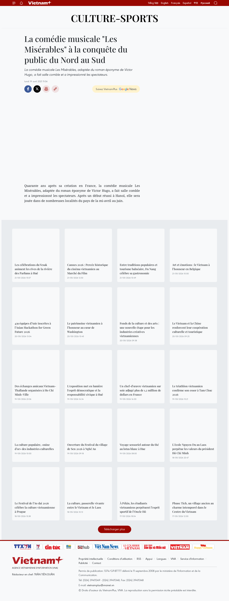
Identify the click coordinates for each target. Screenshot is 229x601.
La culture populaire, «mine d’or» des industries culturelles (34, 447)
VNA (173, 558)
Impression (46, 89)
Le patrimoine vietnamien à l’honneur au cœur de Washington (84, 327)
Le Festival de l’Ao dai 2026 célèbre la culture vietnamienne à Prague (35, 507)
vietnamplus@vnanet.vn (100, 585)
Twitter (37, 89)
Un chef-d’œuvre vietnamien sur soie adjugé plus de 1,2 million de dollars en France (140, 390)
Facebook (28, 89)
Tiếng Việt (153, 3)
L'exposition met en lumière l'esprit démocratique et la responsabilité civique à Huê (85, 390)
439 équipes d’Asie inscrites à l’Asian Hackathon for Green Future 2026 (33, 327)
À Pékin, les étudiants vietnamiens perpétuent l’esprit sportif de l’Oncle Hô (140, 507)
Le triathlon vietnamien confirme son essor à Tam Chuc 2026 (192, 390)
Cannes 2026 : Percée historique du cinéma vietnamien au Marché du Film (87, 269)
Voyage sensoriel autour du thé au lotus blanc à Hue (139, 447)
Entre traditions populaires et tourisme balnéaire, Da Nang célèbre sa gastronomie (138, 269)
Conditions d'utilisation (119, 558)
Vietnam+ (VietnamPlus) (40, 3)
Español (187, 3)
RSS (139, 558)
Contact (96, 563)
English (164, 3)
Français (175, 3)
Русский (205, 3)
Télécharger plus (114, 529)
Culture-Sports (114, 17)
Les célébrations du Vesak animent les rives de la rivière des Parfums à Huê (33, 269)
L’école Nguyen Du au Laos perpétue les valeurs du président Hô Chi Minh (193, 449)
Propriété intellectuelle (91, 558)
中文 (196, 3)
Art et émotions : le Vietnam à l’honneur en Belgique (191, 267)
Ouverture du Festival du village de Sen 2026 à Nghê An (87, 447)
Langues (161, 558)
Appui (148, 558)
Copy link (55, 89)
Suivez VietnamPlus (106, 89)
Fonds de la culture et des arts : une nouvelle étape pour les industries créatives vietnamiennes (139, 329)
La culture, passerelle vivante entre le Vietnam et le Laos (85, 505)
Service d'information (192, 558)
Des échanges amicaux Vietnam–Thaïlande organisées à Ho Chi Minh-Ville (35, 390)
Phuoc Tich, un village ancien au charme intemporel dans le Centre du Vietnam (193, 507)
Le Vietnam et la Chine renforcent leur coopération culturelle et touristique (190, 327)
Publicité (83, 563)
